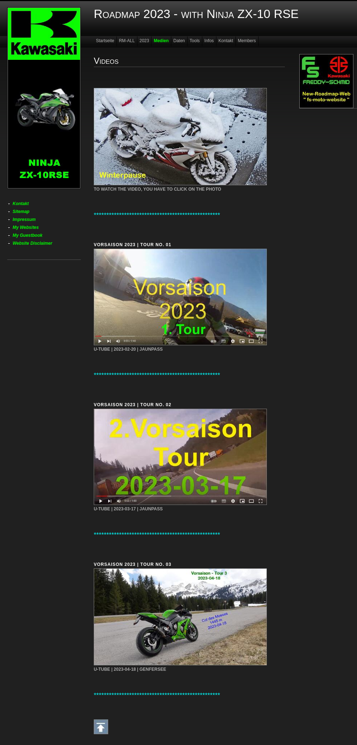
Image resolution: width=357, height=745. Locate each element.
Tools (195, 40)
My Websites (26, 227)
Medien (161, 40)
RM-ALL (127, 40)
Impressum (24, 219)
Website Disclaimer (32, 243)
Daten (179, 40)
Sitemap (21, 211)
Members (247, 40)
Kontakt (21, 203)
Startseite (105, 40)
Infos (209, 40)
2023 (144, 40)
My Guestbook (28, 235)
